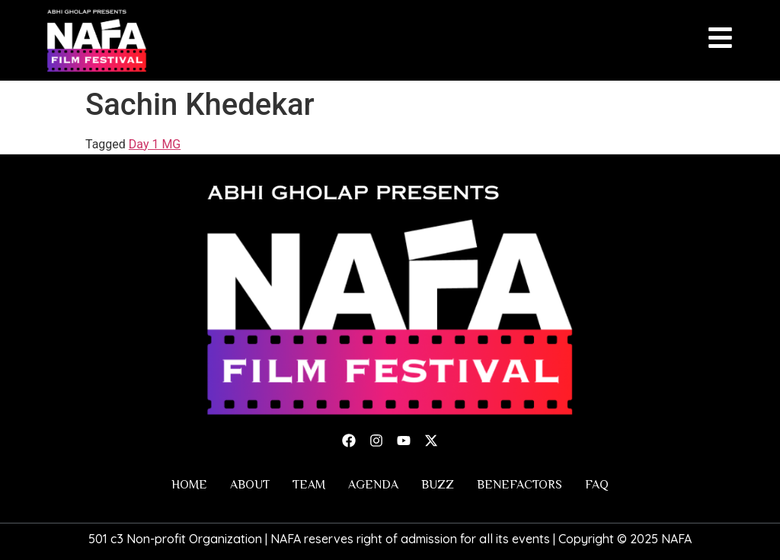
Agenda (373, 485)
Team (308, 485)
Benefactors (519, 485)
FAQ (597, 485)
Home (189, 485)
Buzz (437, 485)
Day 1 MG (155, 144)
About (250, 485)
